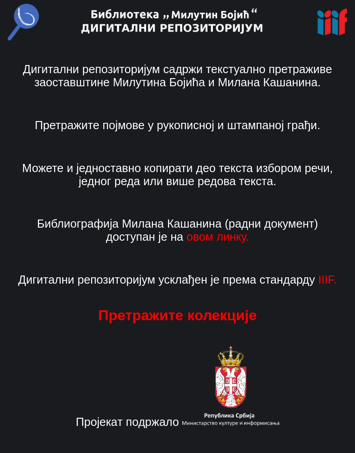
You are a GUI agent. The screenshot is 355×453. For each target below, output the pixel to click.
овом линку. (217, 236)
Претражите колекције (177, 315)
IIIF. (327, 279)
